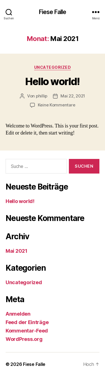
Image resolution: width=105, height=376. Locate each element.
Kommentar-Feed (27, 331)
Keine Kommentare (56, 105)
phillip (41, 96)
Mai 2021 (16, 251)
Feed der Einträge (27, 322)
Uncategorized (52, 67)
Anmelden (18, 314)
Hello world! (52, 81)
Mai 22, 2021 (72, 96)
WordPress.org (24, 339)
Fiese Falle (52, 12)
